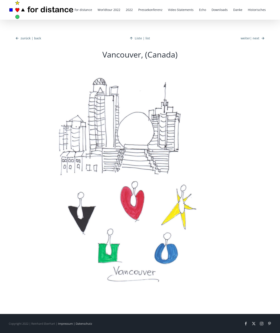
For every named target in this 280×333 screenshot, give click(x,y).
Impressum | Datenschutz (75, 324)
